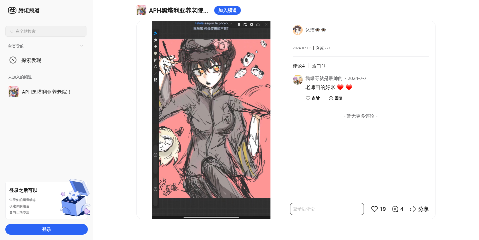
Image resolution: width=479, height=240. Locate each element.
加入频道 (227, 10)
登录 (46, 229)
